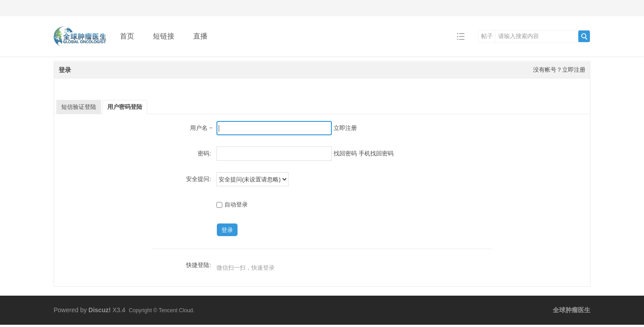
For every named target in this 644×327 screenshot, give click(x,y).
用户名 (199, 128)
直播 (200, 36)
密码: (204, 153)
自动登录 (232, 204)
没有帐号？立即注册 (559, 69)
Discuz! (100, 310)
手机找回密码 (376, 153)
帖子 (487, 36)
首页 (127, 36)
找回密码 (345, 153)
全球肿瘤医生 (571, 310)
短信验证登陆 (78, 106)
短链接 (163, 36)
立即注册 (345, 128)
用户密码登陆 (124, 106)
